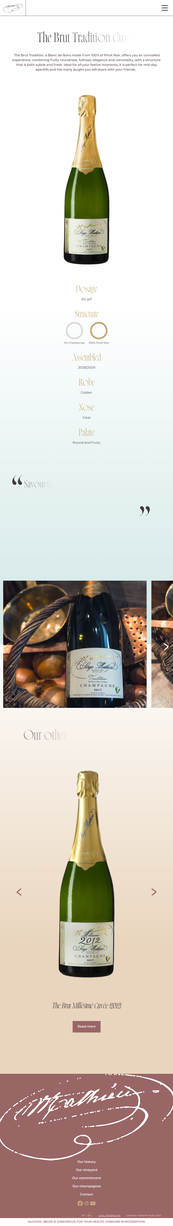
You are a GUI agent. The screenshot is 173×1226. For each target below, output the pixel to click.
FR (83, 1215)
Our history (86, 1162)
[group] (86, 876)
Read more (87, 1026)
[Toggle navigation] (165, 8)
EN (89, 1215)
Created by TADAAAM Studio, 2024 (143, 1215)
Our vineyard (86, 1170)
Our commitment (86, 1178)
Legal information (109, 1215)
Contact (86, 1194)
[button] (166, 646)
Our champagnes (86, 1186)
